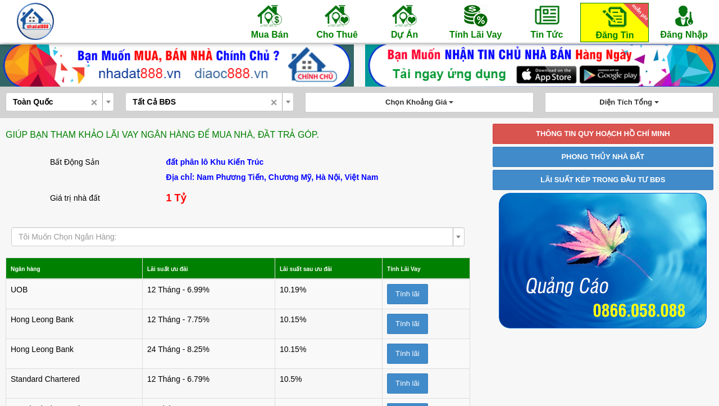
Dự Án (404, 21)
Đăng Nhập (684, 21)
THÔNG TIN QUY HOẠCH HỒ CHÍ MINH (603, 133)
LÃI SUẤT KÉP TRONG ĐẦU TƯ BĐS (602, 179)
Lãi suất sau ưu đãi (293, 268)
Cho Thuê (337, 21)
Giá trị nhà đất (75, 197)
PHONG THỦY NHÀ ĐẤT (602, 156)
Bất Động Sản (74, 161)
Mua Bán (269, 21)
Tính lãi (406, 294)
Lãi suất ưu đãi (164, 268)
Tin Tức (546, 21)
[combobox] (60, 101)
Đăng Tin (620, 21)
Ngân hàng (31, 268)
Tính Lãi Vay (475, 21)
